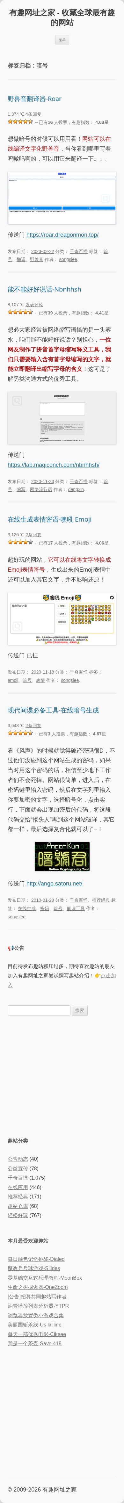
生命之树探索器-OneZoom (38, 1287)
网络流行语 (41, 489)
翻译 (21, 259)
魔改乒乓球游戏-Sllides (34, 1268)
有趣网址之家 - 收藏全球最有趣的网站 (62, 17)
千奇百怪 (79, 251)
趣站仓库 (18, 1206)
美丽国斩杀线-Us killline (35, 1324)
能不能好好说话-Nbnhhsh (44, 289)
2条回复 (33, 534)
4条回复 (33, 114)
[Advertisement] (62, 1075)
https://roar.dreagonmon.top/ (62, 235)
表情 (40, 680)
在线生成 (27, 908)
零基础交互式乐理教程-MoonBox (45, 1278)
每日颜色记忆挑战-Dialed (36, 1259)
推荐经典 (101, 900)
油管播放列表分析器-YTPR (38, 1306)
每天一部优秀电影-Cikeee (37, 1334)
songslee (68, 259)
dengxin (76, 489)
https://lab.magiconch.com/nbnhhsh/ (53, 465)
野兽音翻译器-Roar (35, 98)
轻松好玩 (18, 1215)
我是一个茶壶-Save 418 (35, 1343)
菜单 (62, 39)
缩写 (21, 489)
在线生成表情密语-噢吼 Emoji (49, 519)
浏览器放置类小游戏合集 (36, 1315)
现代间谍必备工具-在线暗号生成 (53, 710)
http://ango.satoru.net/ (54, 883)
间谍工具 (76, 908)
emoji (13, 680)
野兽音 (36, 259)
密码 (44, 908)
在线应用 (18, 1187)
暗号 (27, 680)
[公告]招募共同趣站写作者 (37, 1296)
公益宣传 (18, 1168)
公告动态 (18, 1159)
